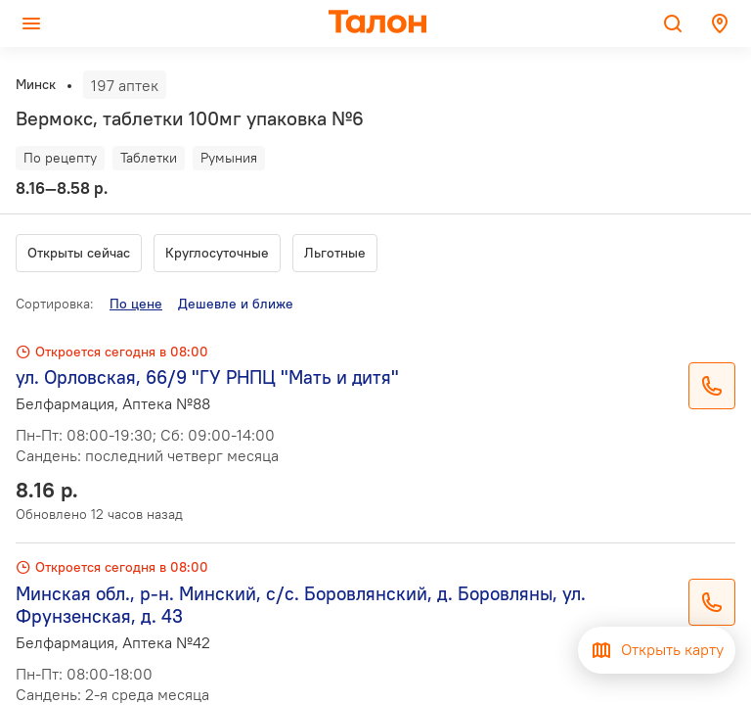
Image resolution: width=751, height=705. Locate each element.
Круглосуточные (217, 252)
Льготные (335, 252)
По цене (136, 303)
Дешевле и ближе (235, 303)
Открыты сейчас (78, 252)
